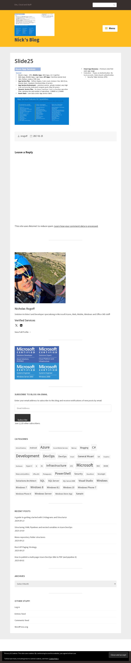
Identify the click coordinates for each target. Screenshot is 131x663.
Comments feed (22, 620)
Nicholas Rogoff (25, 308)
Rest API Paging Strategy (26, 547)
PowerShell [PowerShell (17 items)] (63, 473)
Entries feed (20, 613)
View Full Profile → (23, 332)
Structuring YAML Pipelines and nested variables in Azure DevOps (43, 527)
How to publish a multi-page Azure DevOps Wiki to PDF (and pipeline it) (46, 557)
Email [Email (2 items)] (72, 457)
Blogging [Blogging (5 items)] (84, 447)
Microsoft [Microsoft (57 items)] (84, 465)
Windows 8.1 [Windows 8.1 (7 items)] (53, 487)
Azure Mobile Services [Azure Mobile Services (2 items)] (60, 448)
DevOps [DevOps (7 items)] (62, 456)
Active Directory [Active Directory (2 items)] (21, 448)
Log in (17, 607)
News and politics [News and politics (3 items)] (22, 474)
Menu (112, 28)
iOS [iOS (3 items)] (71, 466)
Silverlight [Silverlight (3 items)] (101, 474)
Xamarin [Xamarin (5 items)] (79, 493)
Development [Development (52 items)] (27, 455)
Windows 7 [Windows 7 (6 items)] (21, 487)
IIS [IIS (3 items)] (42, 466)
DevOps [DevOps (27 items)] (49, 456)
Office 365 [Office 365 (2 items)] (36, 474)
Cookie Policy (54, 659)
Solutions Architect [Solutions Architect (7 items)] (26, 480)
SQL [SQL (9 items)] (42, 480)
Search (114, 4)
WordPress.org (21, 626)
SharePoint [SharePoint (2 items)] (90, 474)
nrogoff (24, 136)
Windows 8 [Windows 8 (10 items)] (36, 487)
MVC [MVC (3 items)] (98, 466)
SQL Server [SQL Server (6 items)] (53, 480)
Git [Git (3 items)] (99, 456)
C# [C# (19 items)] (94, 447)
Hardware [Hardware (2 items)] (19, 466)
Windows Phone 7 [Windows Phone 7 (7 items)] (87, 487)
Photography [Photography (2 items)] (47, 474)
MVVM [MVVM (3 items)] (106, 466)
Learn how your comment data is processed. (76, 226)
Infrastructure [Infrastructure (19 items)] (56, 465)
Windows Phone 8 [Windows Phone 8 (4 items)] (23, 493)
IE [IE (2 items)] (36, 466)
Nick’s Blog (27, 40)
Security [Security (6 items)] (78, 473)
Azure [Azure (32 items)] (45, 447)
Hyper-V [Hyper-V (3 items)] (29, 466)
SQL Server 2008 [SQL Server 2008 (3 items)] (69, 481)
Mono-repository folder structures (30, 537)
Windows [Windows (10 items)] (102, 480)
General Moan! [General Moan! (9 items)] (86, 456)
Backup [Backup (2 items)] (73, 448)
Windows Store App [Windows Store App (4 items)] (63, 493)
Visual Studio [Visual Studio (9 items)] (86, 480)
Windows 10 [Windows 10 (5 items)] (68, 487)
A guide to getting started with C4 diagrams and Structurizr (41, 517)
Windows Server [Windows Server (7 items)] (43, 493)
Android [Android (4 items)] (33, 447)
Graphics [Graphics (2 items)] (106, 457)
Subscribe (22, 419)
